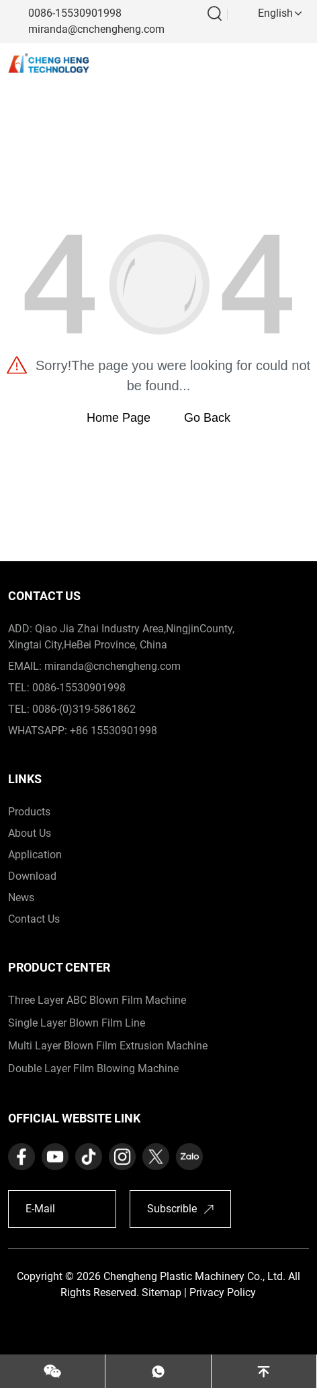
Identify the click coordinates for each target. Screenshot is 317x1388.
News (21, 897)
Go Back (207, 417)
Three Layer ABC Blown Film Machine (97, 1000)
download (32, 876)
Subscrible (172, 1208)
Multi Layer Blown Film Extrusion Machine (108, 1045)
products (29, 811)
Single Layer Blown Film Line (76, 1023)
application (35, 854)
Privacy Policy (222, 1292)
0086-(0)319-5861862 (84, 709)
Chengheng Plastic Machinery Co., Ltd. (194, 1276)
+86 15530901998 (113, 730)
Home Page (118, 417)
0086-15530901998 (75, 13)
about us (29, 833)
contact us (34, 919)
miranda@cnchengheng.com (96, 29)
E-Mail (40, 1208)
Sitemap (161, 1292)
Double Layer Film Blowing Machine (93, 1068)
